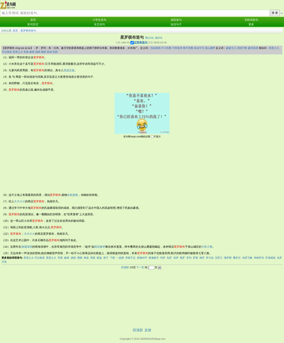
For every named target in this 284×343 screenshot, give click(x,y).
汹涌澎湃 (26, 246)
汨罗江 (219, 257)
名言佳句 (99, 24)
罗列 (188, 257)
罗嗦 (195, 257)
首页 (33, 19)
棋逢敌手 (154, 257)
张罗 (175, 257)
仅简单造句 (140, 42)
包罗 (169, 257)
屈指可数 (242, 48)
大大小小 (19, 201)
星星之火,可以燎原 (34, 257)
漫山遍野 (210, 48)
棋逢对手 (142, 257)
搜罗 (182, 257)
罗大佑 (210, 257)
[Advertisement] (142, 165)
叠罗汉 (237, 257)
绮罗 (162, 257)
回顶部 (125, 267)
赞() (149, 37)
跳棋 (37, 51)
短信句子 (176, 24)
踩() (158, 37)
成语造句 (176, 19)
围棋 (43, 51)
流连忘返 (69, 70)
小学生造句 (99, 19)
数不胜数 (188, 48)
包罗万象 (247, 257)
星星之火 (18, 51)
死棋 (55, 51)
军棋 (26, 51)
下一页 (140, 267)
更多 (251, 24)
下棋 (112, 257)
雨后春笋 (99, 246)
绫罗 (202, 257)
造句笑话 (32, 24)
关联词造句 (251, 19)
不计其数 (166, 48)
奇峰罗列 (259, 257)
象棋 (32, 51)
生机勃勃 (72, 194)
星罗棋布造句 (28, 30)
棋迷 (49, 51)
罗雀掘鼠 (270, 257)
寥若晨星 (253, 48)
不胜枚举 (177, 48)
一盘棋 (120, 257)
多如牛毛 (199, 48)
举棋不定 (130, 257)
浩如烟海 (155, 48)
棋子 (105, 257)
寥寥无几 (231, 48)
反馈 (148, 330)
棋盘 (99, 257)
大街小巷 (206, 246)
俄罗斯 (228, 257)
